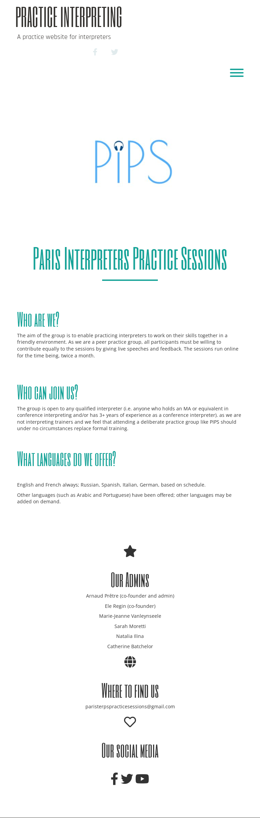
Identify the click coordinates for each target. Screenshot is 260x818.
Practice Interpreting (68, 16)
